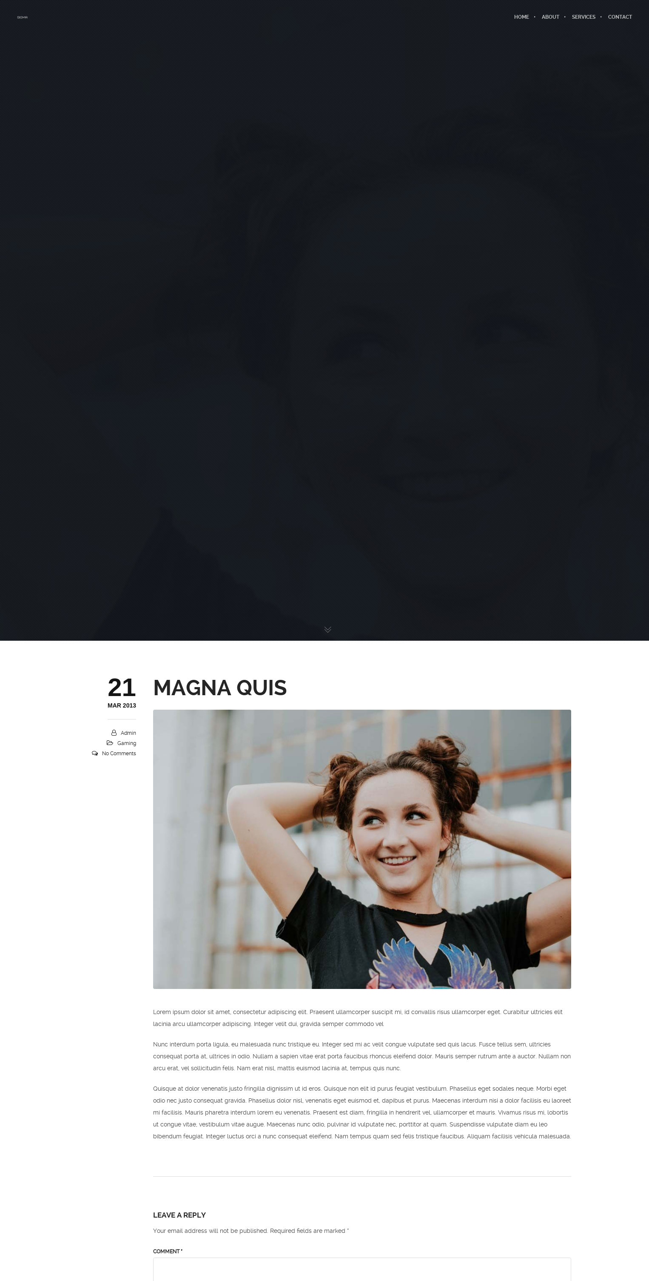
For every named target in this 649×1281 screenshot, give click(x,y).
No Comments (119, 754)
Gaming (126, 743)
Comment (167, 1252)
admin (128, 733)
